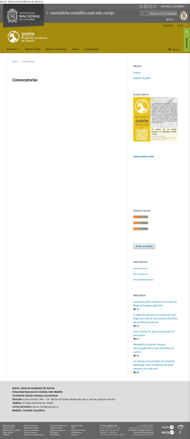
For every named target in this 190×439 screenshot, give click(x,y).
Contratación (8, 428)
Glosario (74, 435)
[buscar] (164, 13)
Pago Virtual (8, 433)
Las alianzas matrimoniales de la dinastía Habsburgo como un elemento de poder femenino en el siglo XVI (154, 365)
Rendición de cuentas (12, 430)
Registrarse (168, 25)
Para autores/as (140, 274)
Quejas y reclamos (57, 430)
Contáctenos (76, 433)
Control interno (30, 433)
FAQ (73, 428)
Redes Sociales (56, 428)
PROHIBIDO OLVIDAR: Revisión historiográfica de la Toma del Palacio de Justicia (153, 348)
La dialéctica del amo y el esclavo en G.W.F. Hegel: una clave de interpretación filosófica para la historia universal (155, 319)
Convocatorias (92, 49)
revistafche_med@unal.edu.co (140, 430)
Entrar (180, 25)
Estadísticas (55, 435)
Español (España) (142, 78)
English (137, 72)
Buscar (176, 49)
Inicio (14, 61)
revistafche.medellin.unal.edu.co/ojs (82, 13)
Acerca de (12, 49)
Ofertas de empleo (31, 428)
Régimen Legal (9, 426)
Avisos (75, 49)
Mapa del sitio (77, 426)
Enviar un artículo (144, 246)
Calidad (6, 435)
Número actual (32, 49)
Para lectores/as (140, 268)
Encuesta (54, 433)
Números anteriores (56, 49)
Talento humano (31, 426)
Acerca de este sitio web (143, 433)
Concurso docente (31, 430)
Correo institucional (58, 426)
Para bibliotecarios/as (143, 279)
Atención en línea (78, 430)
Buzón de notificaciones (34, 435)
